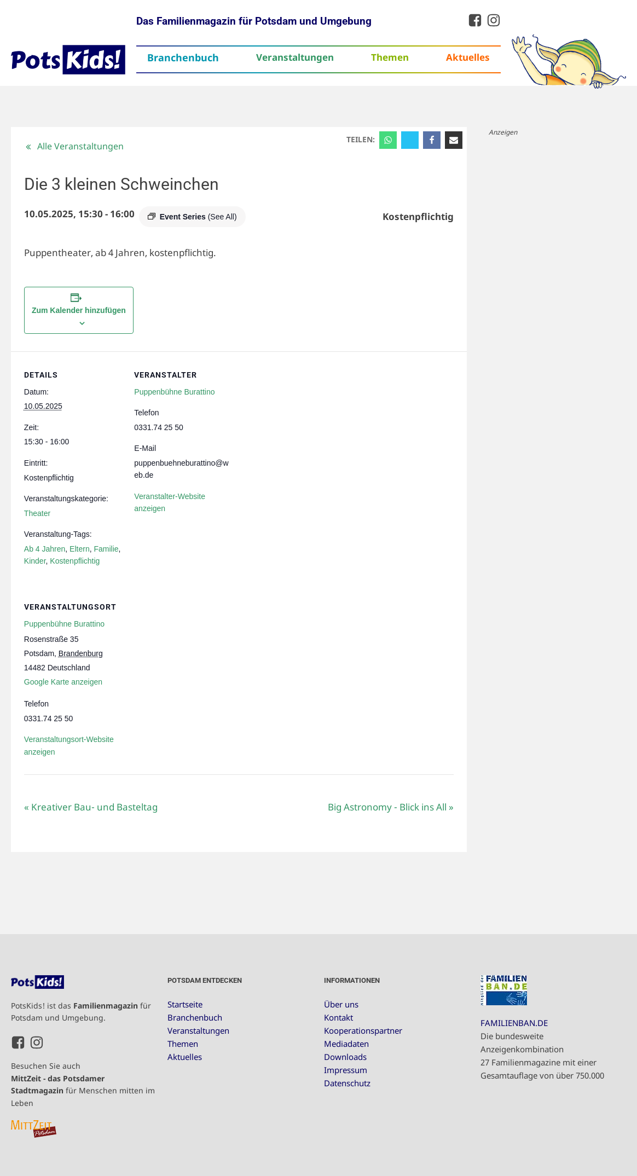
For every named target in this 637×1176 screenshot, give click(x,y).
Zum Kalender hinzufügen (79, 310)
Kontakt (338, 1017)
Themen (390, 57)
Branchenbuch (183, 57)
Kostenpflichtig (75, 561)
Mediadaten (346, 1043)
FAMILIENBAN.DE (514, 1022)
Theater (37, 513)
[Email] (453, 140)
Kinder (35, 561)
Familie (106, 548)
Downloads (345, 1056)
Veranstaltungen (295, 57)
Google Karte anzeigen (63, 681)
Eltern (80, 548)
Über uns (341, 1004)
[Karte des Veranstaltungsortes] (187, 658)
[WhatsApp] (388, 140)
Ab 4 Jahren (45, 548)
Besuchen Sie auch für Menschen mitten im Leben (83, 1084)
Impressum (345, 1069)
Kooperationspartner (363, 1030)
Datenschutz (347, 1082)
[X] (410, 140)
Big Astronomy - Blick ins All (391, 807)
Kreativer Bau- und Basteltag (91, 807)
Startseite (184, 1004)
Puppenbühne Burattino (174, 391)
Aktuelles (468, 57)
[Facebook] (432, 140)
